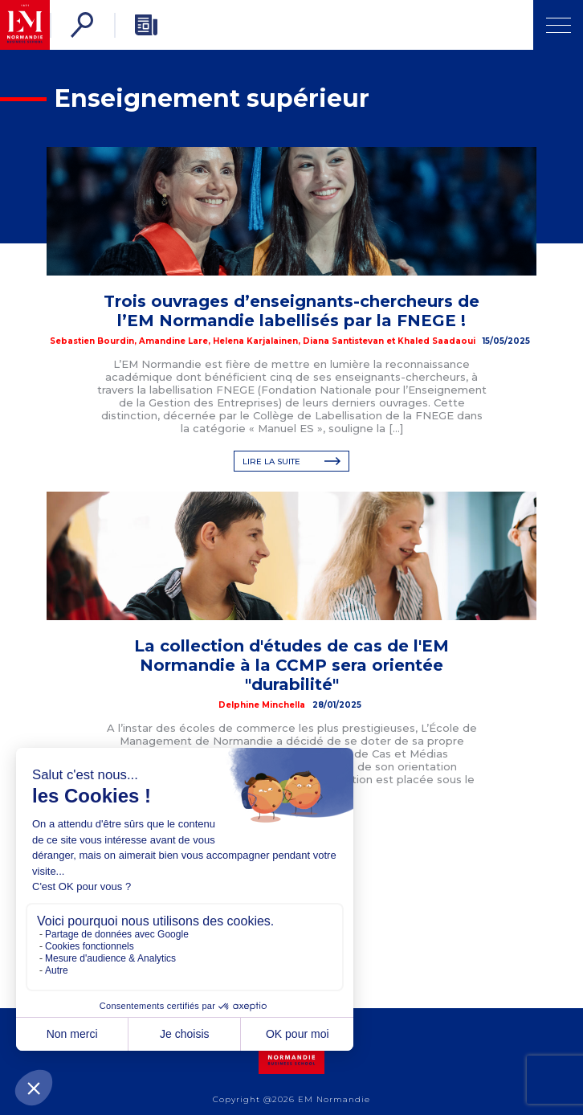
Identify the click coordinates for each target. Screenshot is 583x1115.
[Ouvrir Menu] (558, 25)
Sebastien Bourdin (92, 341)
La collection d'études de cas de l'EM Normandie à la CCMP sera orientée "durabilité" (291, 665)
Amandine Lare (173, 341)
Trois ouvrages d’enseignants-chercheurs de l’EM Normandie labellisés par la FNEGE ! (291, 311)
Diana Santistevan (343, 341)
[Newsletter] (146, 25)
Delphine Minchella (261, 705)
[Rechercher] (82, 25)
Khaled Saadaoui (436, 341)
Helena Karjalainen (255, 341)
